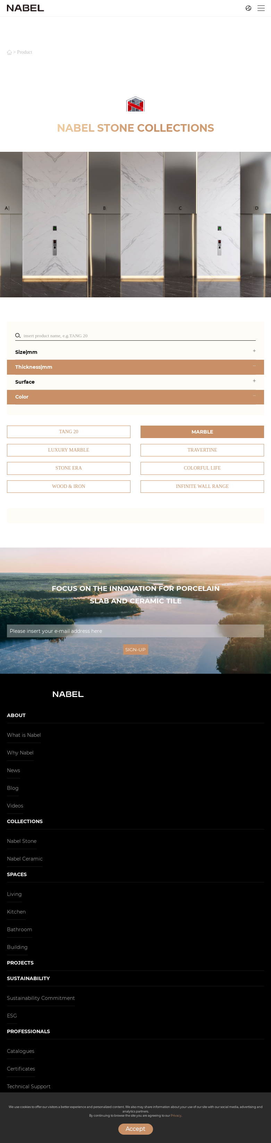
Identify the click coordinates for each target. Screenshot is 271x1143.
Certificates (21, 1069)
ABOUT (16, 715)
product (24, 52)
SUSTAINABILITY (28, 978)
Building (17, 947)
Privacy (176, 1115)
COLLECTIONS (25, 821)
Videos (15, 806)
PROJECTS (20, 963)
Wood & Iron (68, 486)
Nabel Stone (21, 841)
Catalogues (20, 1051)
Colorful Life (202, 468)
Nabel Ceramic (25, 859)
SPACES (17, 874)
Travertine (202, 450)
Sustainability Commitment (41, 998)
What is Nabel (24, 735)
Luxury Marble (68, 450)
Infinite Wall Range (202, 486)
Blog (13, 788)
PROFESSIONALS (28, 1031)
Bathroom (19, 929)
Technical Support (29, 1086)
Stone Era (69, 468)
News (13, 770)
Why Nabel (20, 753)
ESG (12, 1016)
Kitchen (16, 912)
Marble (202, 432)
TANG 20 (68, 431)
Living (14, 894)
